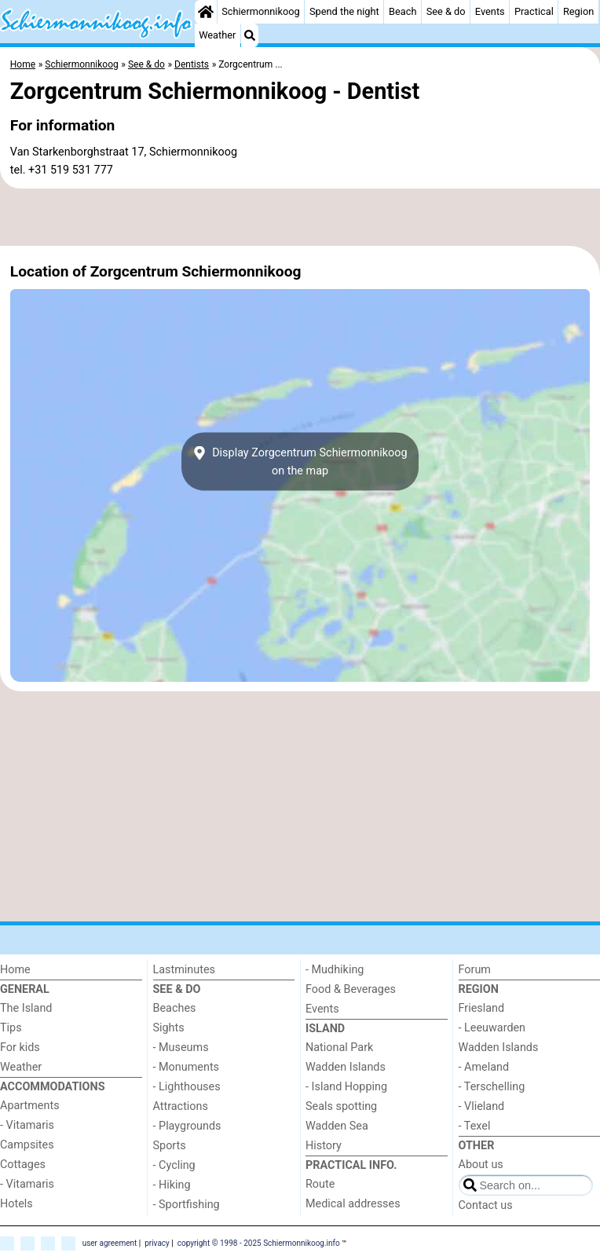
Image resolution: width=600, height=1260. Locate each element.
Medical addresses (353, 1204)
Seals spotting (341, 1106)
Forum (475, 969)
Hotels (16, 1204)
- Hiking (172, 1185)
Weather (217, 35)
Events (490, 11)
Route (320, 1184)
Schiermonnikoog (260, 11)
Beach (402, 11)
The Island (26, 1008)
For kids (20, 1047)
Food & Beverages (350, 989)
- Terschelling (492, 1086)
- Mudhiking (334, 969)
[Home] (206, 12)
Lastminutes (184, 969)
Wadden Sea (336, 1126)
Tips (11, 1028)
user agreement (109, 1242)
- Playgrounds (187, 1126)
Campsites (27, 1145)
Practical (534, 11)
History (323, 1145)
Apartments (30, 1105)
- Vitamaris (27, 1125)
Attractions (180, 1106)
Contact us (486, 1205)
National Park (339, 1047)
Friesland (482, 1008)
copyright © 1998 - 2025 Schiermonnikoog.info (258, 1242)
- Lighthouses (187, 1086)
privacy (157, 1242)
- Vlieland (482, 1106)
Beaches (174, 1008)
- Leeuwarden (492, 1028)
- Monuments (186, 1067)
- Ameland (484, 1067)
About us (481, 1164)
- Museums (181, 1047)
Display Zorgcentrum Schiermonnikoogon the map (299, 462)
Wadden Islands (345, 1067)
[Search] (249, 35)
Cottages (23, 1164)
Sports (169, 1145)
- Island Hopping (346, 1086)
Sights (169, 1028)
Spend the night (344, 11)
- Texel (475, 1126)
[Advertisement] (300, 217)
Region (578, 11)
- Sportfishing (186, 1204)
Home (15, 969)
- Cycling (174, 1165)
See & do (446, 11)
